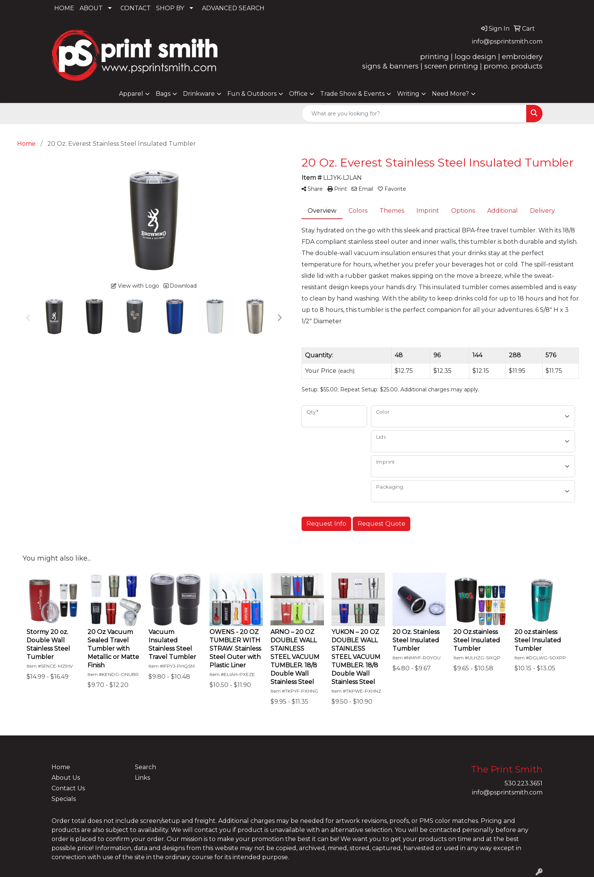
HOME (64, 8)
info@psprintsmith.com (507, 41)
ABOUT (91, 8)
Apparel (131, 93)
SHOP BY (170, 8)
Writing (408, 93)
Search (145, 767)
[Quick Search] (414, 113)
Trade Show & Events (352, 93)
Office (298, 93)
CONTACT (135, 8)
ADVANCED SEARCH (233, 8)
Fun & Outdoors (252, 93)
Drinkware (199, 93)
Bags (163, 93)
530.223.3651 (523, 783)
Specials (64, 798)
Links (142, 777)
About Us (66, 777)
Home (61, 767)
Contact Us (68, 788)
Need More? (450, 93)
